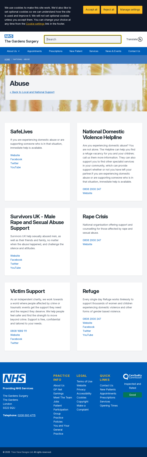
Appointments (34, 51)
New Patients (108, 389)
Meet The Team (62, 397)
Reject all (108, 9)
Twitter (14, 163)
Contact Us (134, 51)
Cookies (81, 397)
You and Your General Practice (61, 429)
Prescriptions (55, 51)
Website (15, 155)
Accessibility (84, 393)
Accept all (91, 9)
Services (93, 51)
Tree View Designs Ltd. (22, 452)
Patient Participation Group (60, 409)
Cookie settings (35, 23)
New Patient (75, 51)
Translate (134, 39)
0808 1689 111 (18, 330)
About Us (13, 51)
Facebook (16, 159)
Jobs (56, 401)
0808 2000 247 (92, 189)
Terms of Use (84, 381)
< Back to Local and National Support (32, 92)
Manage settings (130, 9)
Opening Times (109, 405)
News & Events (113, 51)
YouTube (15, 167)
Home (7, 59)
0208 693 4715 (27, 415)
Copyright (82, 401)
